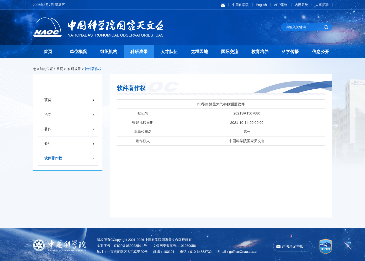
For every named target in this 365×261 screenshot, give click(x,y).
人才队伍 (169, 51)
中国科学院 (240, 5)
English (261, 5)
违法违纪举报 (292, 246)
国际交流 (229, 51)
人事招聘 (322, 5)
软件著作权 (93, 69)
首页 (48, 51)
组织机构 (108, 51)
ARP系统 (281, 5)
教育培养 (260, 51)
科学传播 (290, 51)
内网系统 (301, 5)
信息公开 (320, 51)
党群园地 (199, 51)
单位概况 (78, 51)
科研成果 (139, 51)
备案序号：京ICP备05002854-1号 (122, 246)
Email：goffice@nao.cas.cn (238, 252)
